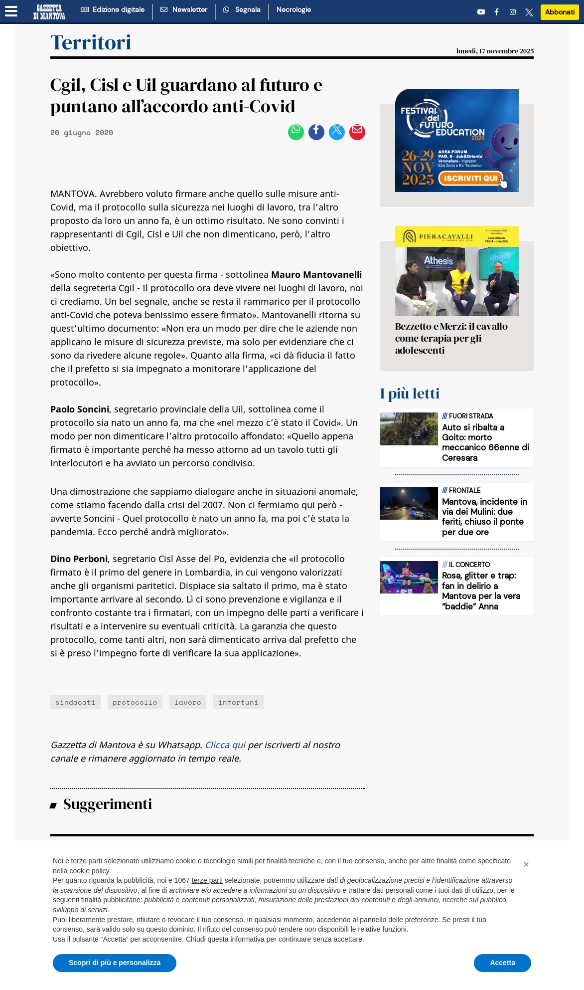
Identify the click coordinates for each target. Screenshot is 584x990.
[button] (526, 864)
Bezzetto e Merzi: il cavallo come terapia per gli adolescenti (451, 338)
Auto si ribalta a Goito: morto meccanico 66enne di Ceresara (485, 442)
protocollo (135, 702)
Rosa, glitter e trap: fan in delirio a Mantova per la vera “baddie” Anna (481, 590)
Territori (91, 41)
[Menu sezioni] (11, 11)
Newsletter (183, 9)
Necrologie (294, 9)
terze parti (207, 880)
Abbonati (560, 11)
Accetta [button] (502, 963)
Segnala (242, 9)
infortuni (238, 702)
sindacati (75, 702)
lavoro (187, 702)
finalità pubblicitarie (111, 900)
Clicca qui (225, 745)
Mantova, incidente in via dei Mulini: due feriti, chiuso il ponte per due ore (484, 517)
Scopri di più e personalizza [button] (114, 963)
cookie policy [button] (89, 871)
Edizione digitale (113, 9)
